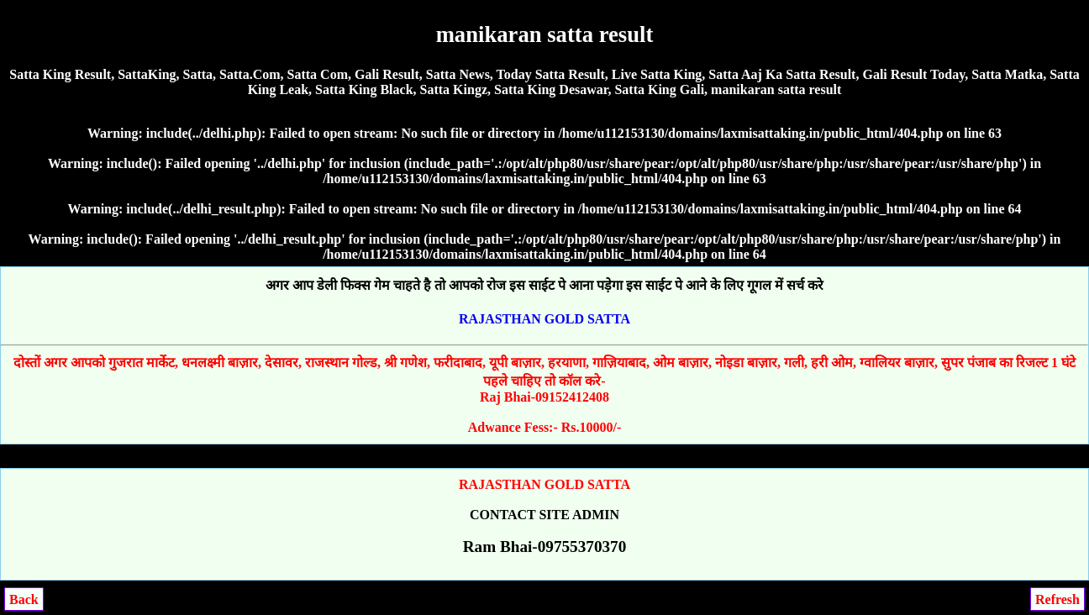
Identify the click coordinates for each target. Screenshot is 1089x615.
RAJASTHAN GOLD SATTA (544, 319)
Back (24, 599)
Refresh (1057, 599)
